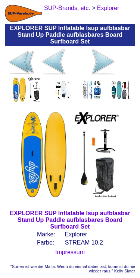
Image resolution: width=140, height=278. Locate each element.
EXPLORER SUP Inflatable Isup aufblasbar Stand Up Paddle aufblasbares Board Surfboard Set (70, 220)
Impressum (70, 252)
